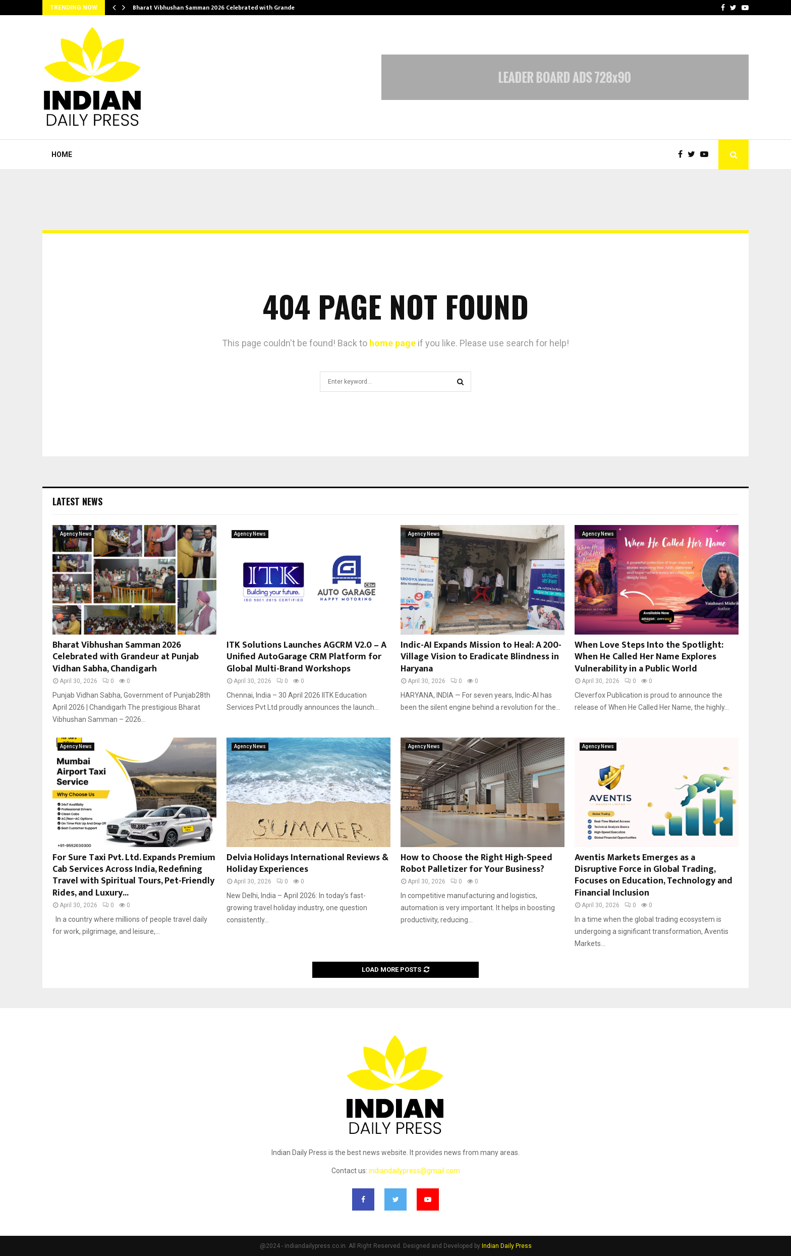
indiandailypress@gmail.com (414, 1171)
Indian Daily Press (507, 1245)
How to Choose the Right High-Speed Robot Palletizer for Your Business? (476, 863)
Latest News (77, 501)
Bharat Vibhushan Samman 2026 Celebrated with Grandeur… (219, 8)
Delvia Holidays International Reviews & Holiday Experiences (307, 863)
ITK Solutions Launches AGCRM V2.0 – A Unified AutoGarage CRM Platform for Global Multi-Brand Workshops (306, 657)
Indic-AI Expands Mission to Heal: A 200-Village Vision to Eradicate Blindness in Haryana (481, 657)
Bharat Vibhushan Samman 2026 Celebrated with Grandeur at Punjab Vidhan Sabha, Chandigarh (125, 657)
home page (392, 343)
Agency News (76, 534)
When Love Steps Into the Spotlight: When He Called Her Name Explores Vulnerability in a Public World (649, 657)
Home (61, 154)
